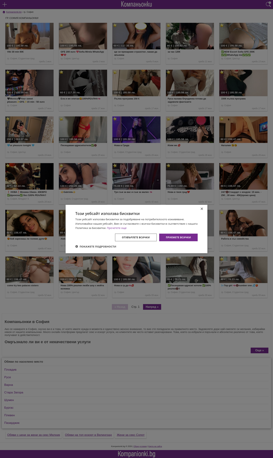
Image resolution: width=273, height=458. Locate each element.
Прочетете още (117, 227)
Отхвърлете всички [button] (134, 237)
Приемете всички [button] (178, 237)
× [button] (201, 208)
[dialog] (136, 228)
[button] (95, 246)
